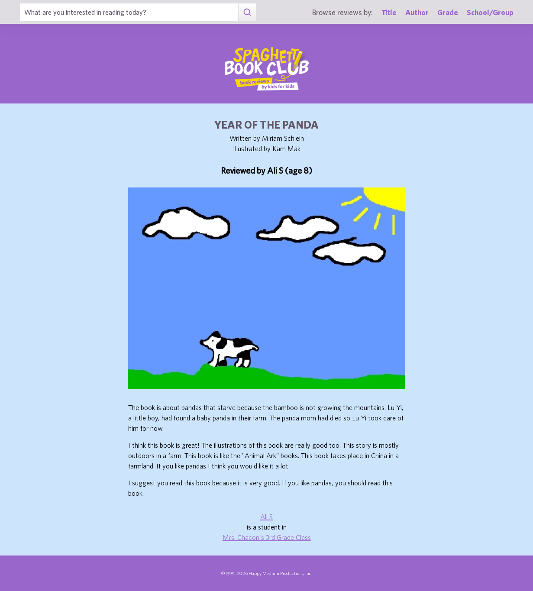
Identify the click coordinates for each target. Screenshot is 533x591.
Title (389, 12)
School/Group (490, 12)
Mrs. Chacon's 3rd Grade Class (267, 537)
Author (417, 12)
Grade (447, 12)
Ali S (266, 516)
